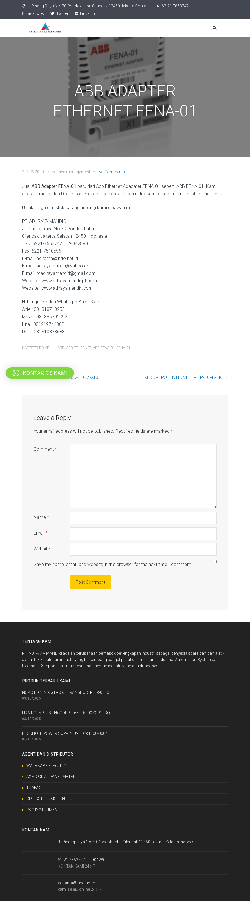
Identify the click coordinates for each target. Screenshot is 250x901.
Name (41, 517)
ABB (61, 348)
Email (41, 533)
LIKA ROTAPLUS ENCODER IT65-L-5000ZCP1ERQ (66, 713)
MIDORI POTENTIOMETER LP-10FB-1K (183, 377)
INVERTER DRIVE (35, 348)
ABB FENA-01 (104, 348)
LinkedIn (85, 13)
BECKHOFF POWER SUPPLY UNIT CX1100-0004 (65, 733)
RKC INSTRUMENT (43, 809)
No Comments (111, 172)
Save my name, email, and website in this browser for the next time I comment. (113, 564)
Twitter (59, 13)
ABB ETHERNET (78, 348)
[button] (40, 373)
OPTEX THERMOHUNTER (49, 799)
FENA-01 (123, 348)
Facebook (33, 13)
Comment (45, 449)
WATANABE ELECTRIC (46, 765)
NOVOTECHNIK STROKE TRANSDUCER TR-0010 (65, 692)
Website (42, 548)
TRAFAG (34, 787)
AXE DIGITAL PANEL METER (51, 776)
